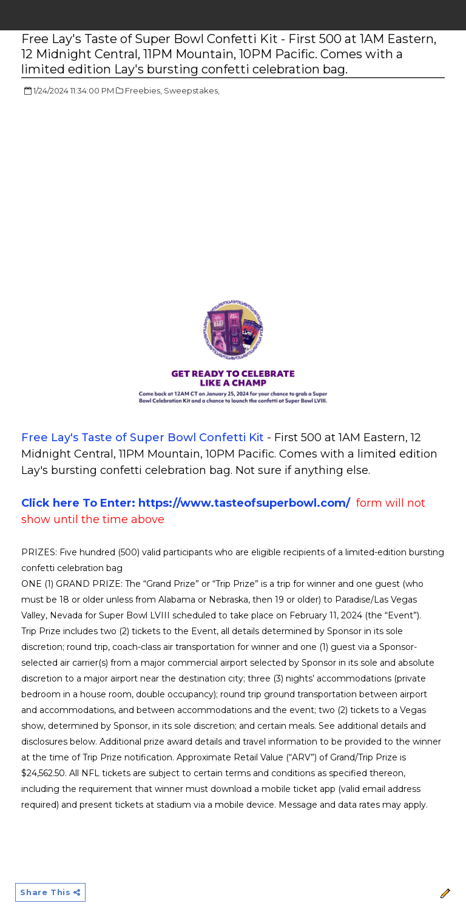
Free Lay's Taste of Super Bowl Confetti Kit (142, 437)
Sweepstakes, (192, 90)
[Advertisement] (123, 194)
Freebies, (143, 90)
